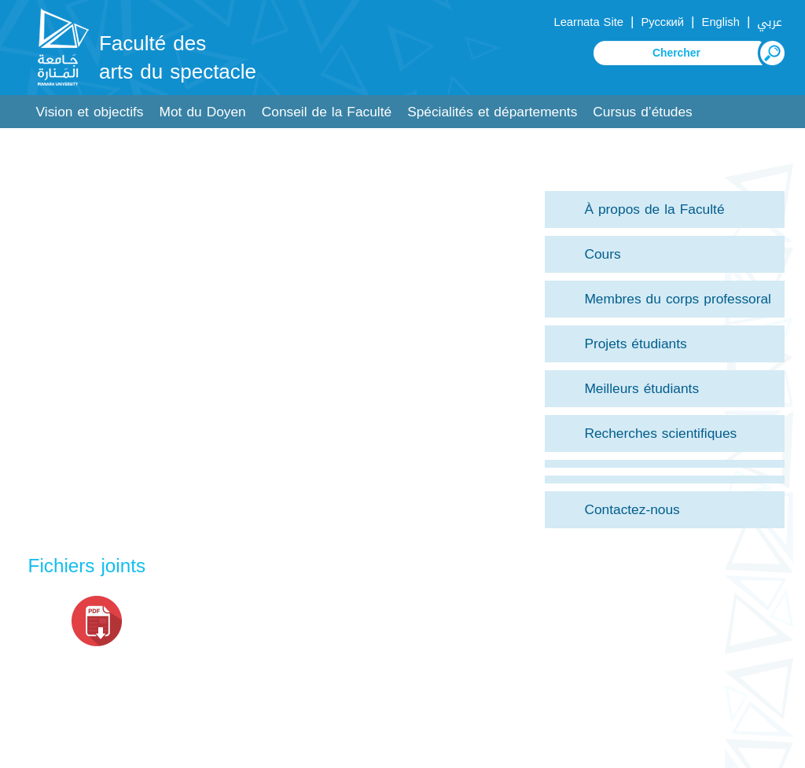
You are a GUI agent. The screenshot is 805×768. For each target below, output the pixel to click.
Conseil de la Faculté (326, 112)
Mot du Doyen (203, 112)
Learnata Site (588, 22)
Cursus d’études (642, 112)
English (721, 22)
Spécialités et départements (492, 112)
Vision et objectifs (90, 112)
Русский (662, 22)
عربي (769, 22)
